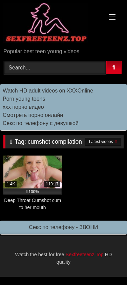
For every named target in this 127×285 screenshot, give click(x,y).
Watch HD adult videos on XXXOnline (48, 91)
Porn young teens (24, 99)
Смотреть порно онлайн (33, 115)
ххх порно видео (23, 107)
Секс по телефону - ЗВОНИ (63, 227)
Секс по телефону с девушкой (41, 123)
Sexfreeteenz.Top (84, 254)
